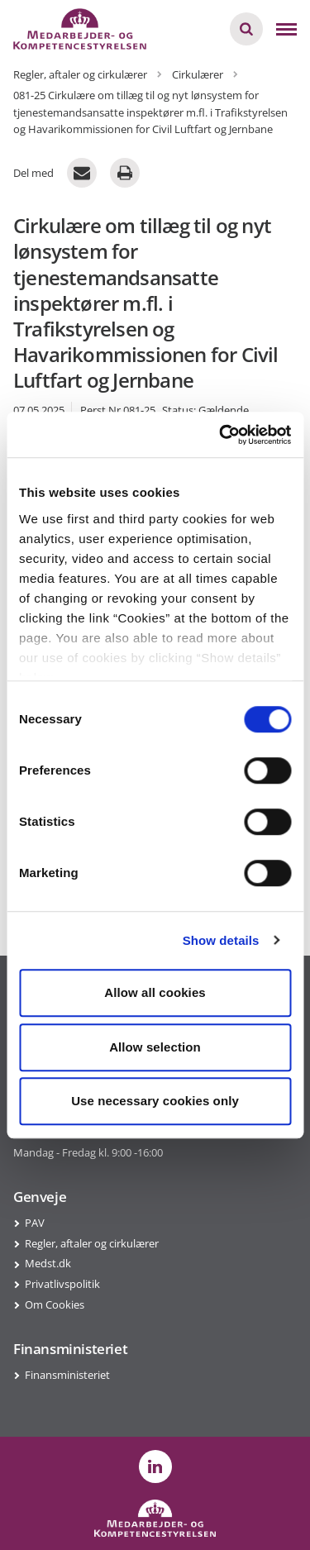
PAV (35, 1222)
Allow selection (155, 1047)
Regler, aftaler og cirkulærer (92, 1243)
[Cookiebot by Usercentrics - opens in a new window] (220, 435)
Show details (221, 940)
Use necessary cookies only (155, 1101)
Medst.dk (48, 1263)
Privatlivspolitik (62, 1283)
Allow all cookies (155, 992)
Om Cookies (54, 1304)
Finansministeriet (67, 1374)
